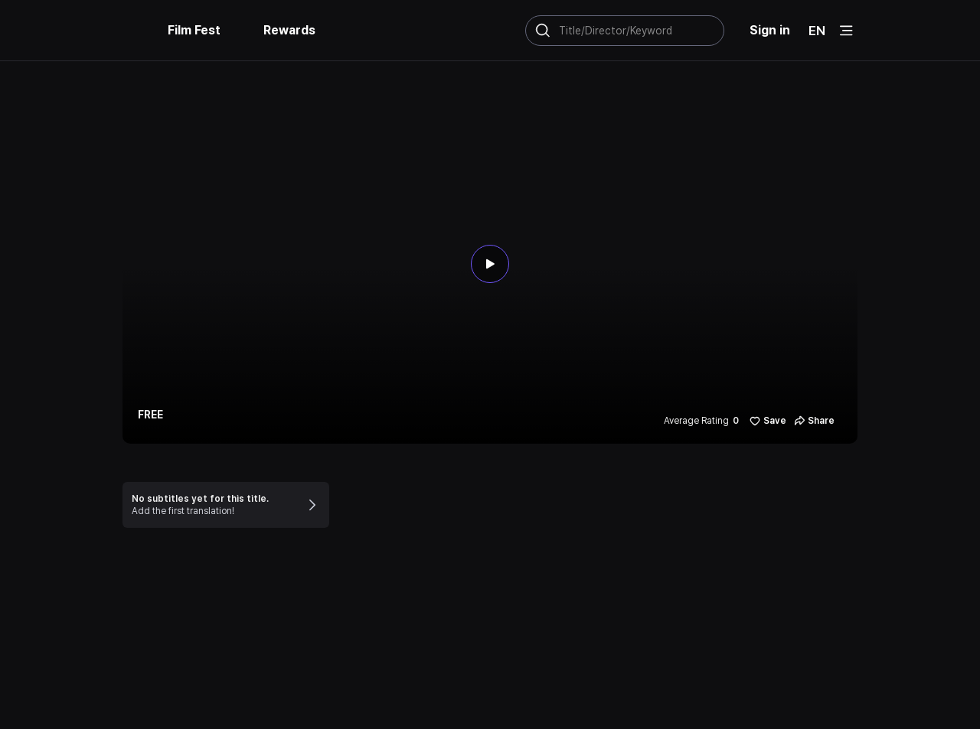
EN (816, 30)
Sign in (770, 30)
